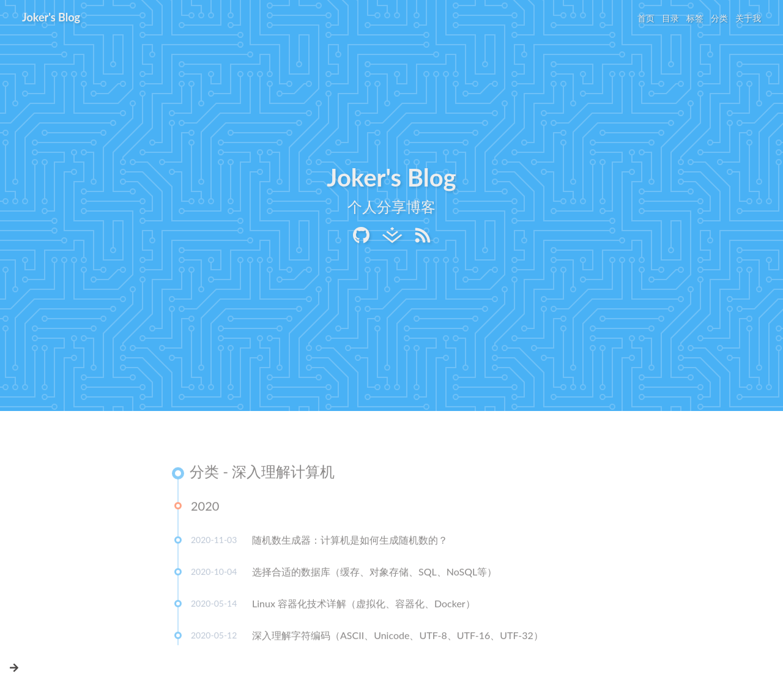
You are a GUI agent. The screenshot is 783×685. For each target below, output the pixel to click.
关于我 (748, 18)
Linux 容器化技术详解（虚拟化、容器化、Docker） (363, 605)
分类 (719, 18)
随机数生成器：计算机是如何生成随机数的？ (350, 541)
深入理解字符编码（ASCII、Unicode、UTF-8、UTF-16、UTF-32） (397, 637)
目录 (670, 18)
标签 (694, 18)
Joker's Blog (51, 17)
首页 (646, 18)
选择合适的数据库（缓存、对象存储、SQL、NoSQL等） (374, 573)
